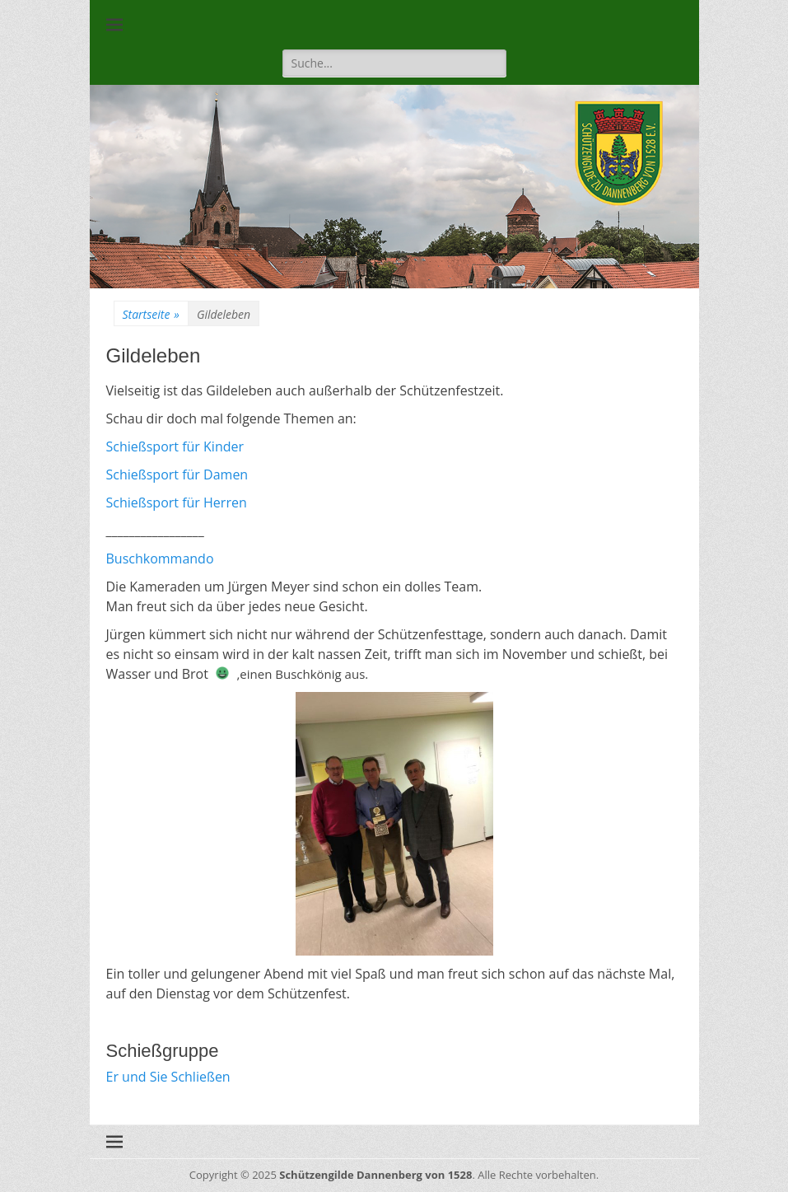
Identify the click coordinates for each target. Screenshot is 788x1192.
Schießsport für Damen (177, 474)
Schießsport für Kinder (175, 446)
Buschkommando (160, 558)
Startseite (151, 314)
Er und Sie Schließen (168, 1077)
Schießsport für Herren (176, 502)
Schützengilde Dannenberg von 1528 (375, 1174)
